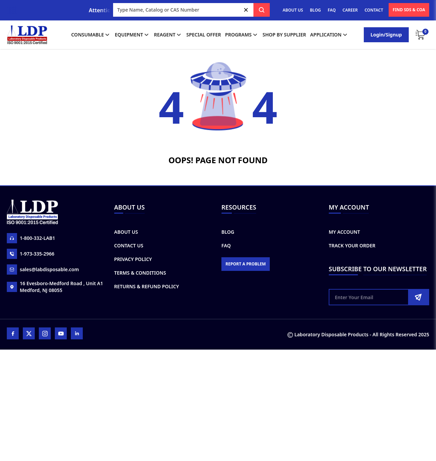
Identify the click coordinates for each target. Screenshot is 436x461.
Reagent (168, 34)
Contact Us (128, 245)
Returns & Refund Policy (146, 286)
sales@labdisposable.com (43, 269)
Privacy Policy (133, 259)
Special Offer (203, 34)
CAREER (350, 10)
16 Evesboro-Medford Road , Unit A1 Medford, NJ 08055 (55, 286)
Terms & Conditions (140, 273)
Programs (242, 34)
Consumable (91, 34)
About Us (126, 232)
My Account (344, 232)
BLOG (315, 10)
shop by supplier (284, 34)
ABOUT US (293, 10)
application (329, 34)
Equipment (132, 34)
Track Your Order (352, 245)
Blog (227, 232)
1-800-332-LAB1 (31, 238)
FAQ (332, 10)
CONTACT (373, 10)
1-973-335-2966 (30, 254)
